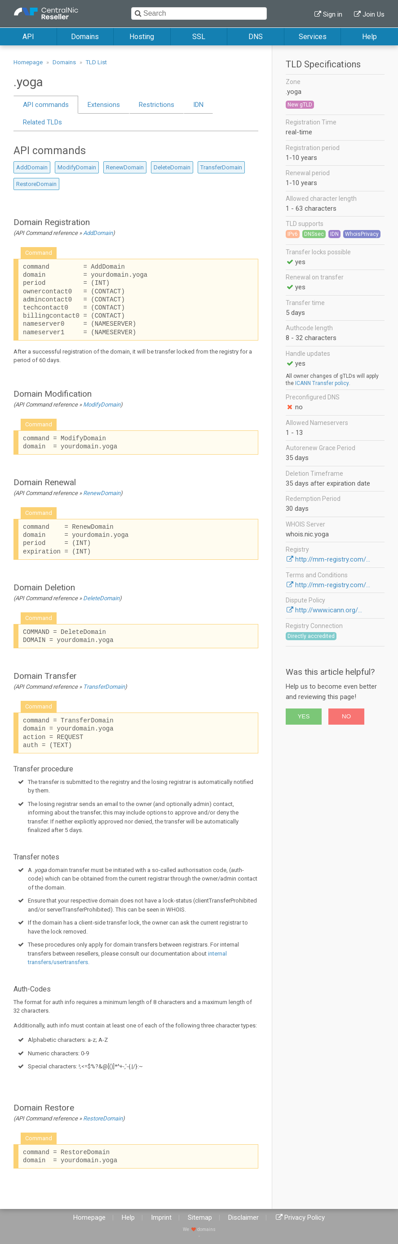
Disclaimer (243, 1217)
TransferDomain (221, 167)
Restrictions (156, 105)
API (28, 36)
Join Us (374, 14)
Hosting (141, 36)
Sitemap (200, 1217)
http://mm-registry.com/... (332, 559)
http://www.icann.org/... (328, 610)
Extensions (104, 105)
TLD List (96, 62)
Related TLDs (42, 122)
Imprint (161, 1217)
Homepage (28, 62)
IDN (198, 105)
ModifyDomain (76, 167)
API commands (46, 105)
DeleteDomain (172, 167)
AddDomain (32, 167)
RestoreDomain (36, 184)
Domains (85, 36)
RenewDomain (125, 167)
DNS (255, 36)
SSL (198, 36)
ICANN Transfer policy (322, 383)
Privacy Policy (304, 1217)
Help (369, 36)
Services (313, 36)
